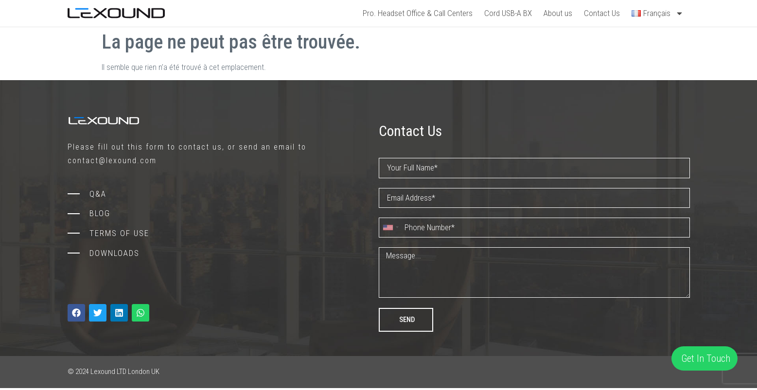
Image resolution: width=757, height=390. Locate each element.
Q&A (97, 194)
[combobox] (390, 228)
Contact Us (602, 13)
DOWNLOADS (114, 253)
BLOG (99, 213)
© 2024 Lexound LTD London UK (113, 374)
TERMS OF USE (119, 233)
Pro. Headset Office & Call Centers (418, 13)
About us (558, 13)
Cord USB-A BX (508, 13)
